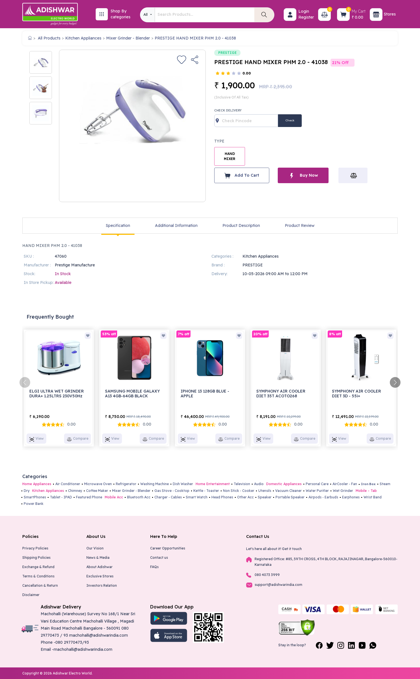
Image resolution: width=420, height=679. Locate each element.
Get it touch (292, 549)
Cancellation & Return (40, 585)
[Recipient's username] (246, 120)
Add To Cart (241, 175)
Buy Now (303, 175)
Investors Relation (101, 585)
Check (289, 120)
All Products (49, 38)
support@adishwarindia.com (278, 584)
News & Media (98, 557)
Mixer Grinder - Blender (128, 38)
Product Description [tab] (241, 225)
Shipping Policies (36, 557)
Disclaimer (31, 595)
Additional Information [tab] (176, 225)
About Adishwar (99, 567)
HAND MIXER (229, 156)
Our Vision (95, 548)
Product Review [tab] (299, 225)
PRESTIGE (227, 53)
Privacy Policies (35, 548)
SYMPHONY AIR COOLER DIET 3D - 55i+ (356, 393)
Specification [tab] (118, 225)
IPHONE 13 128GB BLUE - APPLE (205, 393)
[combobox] (147, 15)
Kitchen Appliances (83, 38)
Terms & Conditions (38, 576)
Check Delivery (228, 110)
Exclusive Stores (99, 576)
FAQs (154, 567)
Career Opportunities (167, 548)
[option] (40, 62)
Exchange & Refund (38, 567)
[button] (290, 14)
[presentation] (24, 382)
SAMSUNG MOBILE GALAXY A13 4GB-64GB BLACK (132, 393)
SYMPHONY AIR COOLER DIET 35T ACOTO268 (280, 393)
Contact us (159, 557)
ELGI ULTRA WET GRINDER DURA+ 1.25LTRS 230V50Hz (56, 393)
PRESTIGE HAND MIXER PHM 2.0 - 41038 (195, 38)
